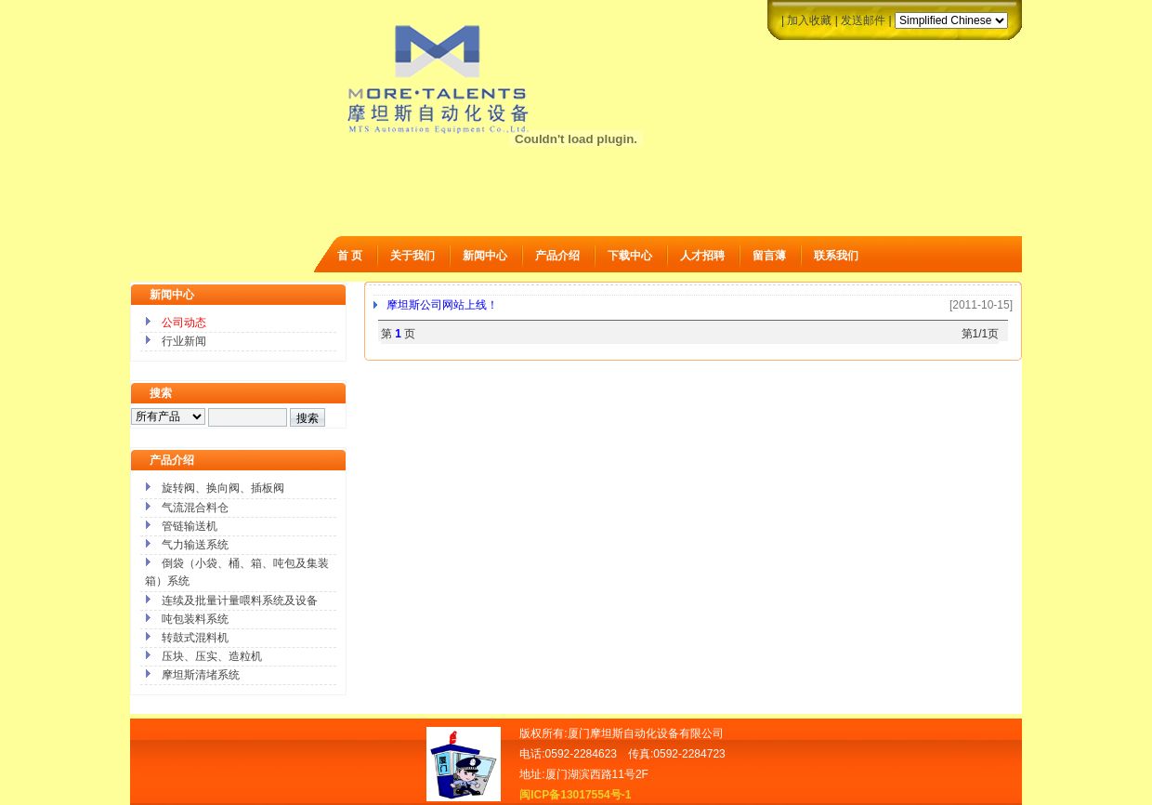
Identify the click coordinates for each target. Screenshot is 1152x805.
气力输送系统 (195, 544)
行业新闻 (184, 341)
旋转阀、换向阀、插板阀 (223, 488)
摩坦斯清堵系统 (201, 674)
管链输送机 (189, 526)
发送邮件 (863, 20)
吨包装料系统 (195, 619)
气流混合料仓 (195, 507)
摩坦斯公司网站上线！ (442, 304)
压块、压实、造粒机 (212, 656)
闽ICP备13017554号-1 (575, 794)
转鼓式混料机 (195, 637)
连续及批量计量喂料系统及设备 (240, 600)
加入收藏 (809, 20)
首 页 (349, 255)
